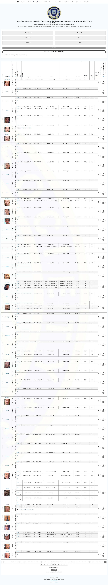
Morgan (7, 447)
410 (18, 388)
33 (88, 562)
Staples (7, 162)
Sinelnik (7, 504)
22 (57, 562)
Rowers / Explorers (37, 2)
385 (18, 471)
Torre (7, 296)
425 (18, 143)
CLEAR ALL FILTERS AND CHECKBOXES (54, 52)
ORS (18, 2)
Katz (7, 382)
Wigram (7, 174)
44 (53, 564)
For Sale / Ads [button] (86, 2)
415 (18, 294)
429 (18, 97)
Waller (7, 110)
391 (18, 285)
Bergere (7, 373)
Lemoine (7, 391)
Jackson (7, 266)
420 (18, 79)
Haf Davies (7, 198)
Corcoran (7, 465)
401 (18, 322)
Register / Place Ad (76, 2)
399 (18, 313)
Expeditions (23, 2)
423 (18, 116)
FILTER (54, 48)
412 (18, 361)
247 (18, 507)
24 (62, 562)
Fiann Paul (56, 582)
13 (31, 562)
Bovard (7, 471)
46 (58, 564)
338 (18, 534)
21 (54, 562)
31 (82, 562)
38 (102, 562)
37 (99, 562)
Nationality (80, 32)
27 (71, 562)
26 (68, 562)
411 (18, 407)
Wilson (7, 437)
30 (79, 562)
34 (90, 562)
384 (18, 504)
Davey (7, 542)
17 (42, 562)
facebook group (54, 580)
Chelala (7, 488)
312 (18, 308)
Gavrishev (7, 282)
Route (80, 37)
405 (18, 281)
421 (18, 125)
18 (45, 562)
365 (18, 200)
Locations (27, 42)
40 (41, 564)
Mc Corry (7, 125)
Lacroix (7, 354)
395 (18, 341)
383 (18, 532)
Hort (7, 229)
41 (44, 564)
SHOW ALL (54, 569)
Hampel (7, 207)
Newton (7, 523)
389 (18, 416)
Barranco (7, 397)
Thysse (7, 257)
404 (18, 370)
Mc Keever (7, 456)
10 (23, 562)
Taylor (7, 91)
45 (55, 564)
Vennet (7, 326)
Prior (7, 238)
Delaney (7, 217)
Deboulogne (7, 317)
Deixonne (7, 303)
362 (18, 109)
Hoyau (7, 361)
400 (18, 332)
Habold (7, 410)
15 (37, 562)
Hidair (7, 272)
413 (18, 398)
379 (18, 483)
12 (28, 562)
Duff (7, 248)
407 (18, 351)
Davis (7, 193)
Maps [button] (50, 2)
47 (61, 564)
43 (50, 564)
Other (80, 42)
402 (18, 303)
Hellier (7, 156)
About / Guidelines (66, 2)
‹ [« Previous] (2, 562)
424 (18, 161)
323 (18, 287)
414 (18, 380)
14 (34, 562)
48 (64, 564)
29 (76, 562)
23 (59, 562)
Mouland (7, 428)
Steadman (7, 147)
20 (51, 562)
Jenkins (7, 551)
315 (18, 354)
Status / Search (28, 32)
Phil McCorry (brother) (25, 128)
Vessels (29, 2)
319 (18, 306)
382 (18, 523)
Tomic (7, 183)
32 (85, 562)
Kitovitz (7, 419)
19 (48, 562)
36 (96, 562)
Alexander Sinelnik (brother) (26, 510)
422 (18, 88)
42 (47, 564)
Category (27, 37)
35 (93, 562)
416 (18, 272)
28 (74, 562)
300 (18, 536)
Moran (7, 101)
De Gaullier (7, 335)
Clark (7, 532)
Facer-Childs (7, 79)
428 (18, 235)
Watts (7, 116)
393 (18, 283)
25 (65, 562)
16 (40, 562)
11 (26, 562)
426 (18, 106)
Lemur (7, 344)
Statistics (45, 2)
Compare (58, 2)
